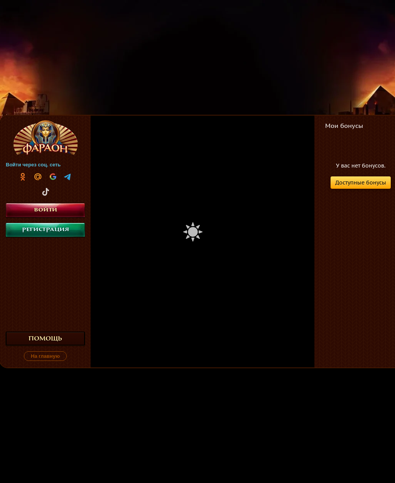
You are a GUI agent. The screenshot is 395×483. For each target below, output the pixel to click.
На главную (45, 356)
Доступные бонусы (360, 182)
